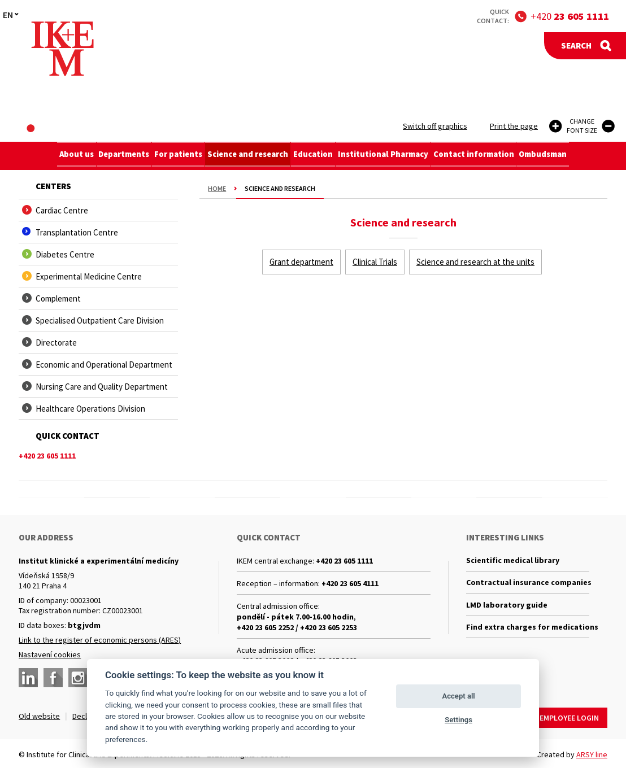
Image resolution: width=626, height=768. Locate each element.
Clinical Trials (375, 261)
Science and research (247, 156)
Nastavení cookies (50, 654)
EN (8, 14)
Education (316, 156)
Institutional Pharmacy (388, 156)
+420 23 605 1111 (344, 561)
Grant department (301, 261)
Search (576, 45)
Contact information (480, 156)
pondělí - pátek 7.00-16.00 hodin (295, 617)
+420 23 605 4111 (350, 583)
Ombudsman (553, 156)
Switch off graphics (435, 126)
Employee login (569, 716)
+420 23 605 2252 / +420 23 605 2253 (297, 627)
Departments (117, 156)
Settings (458, 719)
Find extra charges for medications (528, 630)
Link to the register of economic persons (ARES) (100, 640)
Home (217, 188)
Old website (39, 716)
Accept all (458, 696)
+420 (570, 16)
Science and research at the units (475, 261)
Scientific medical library (512, 561)
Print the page (514, 126)
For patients (175, 156)
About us (65, 156)
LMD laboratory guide (506, 607)
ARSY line (591, 753)
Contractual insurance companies (528, 584)
